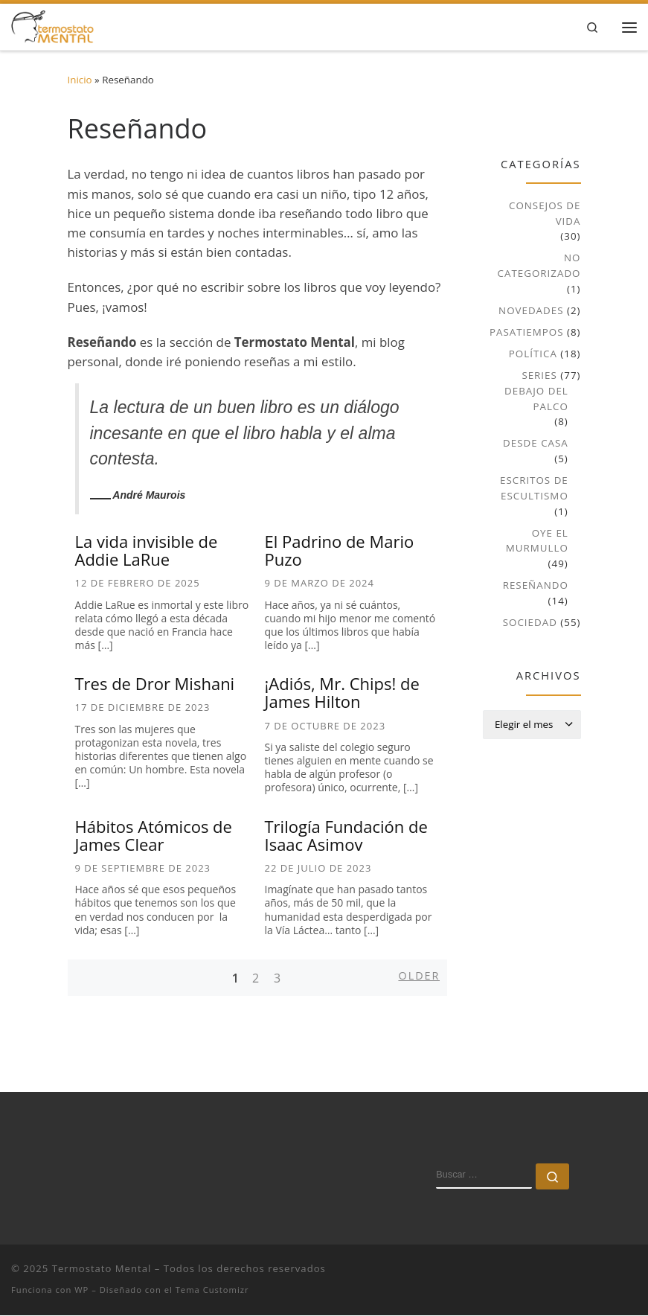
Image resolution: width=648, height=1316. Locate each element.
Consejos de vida (545, 214)
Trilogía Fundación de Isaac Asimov (346, 835)
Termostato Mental (102, 1269)
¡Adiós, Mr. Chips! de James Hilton (342, 693)
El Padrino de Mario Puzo (339, 551)
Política (533, 354)
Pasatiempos (527, 332)
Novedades (530, 311)
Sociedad (530, 623)
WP (81, 1290)
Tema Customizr (212, 1290)
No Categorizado (539, 266)
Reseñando (535, 585)
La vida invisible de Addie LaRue (146, 551)
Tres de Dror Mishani (155, 684)
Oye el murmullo (537, 540)
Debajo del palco (536, 398)
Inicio (80, 80)
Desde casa (535, 443)
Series (539, 376)
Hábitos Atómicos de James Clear (153, 835)
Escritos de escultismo (534, 488)
